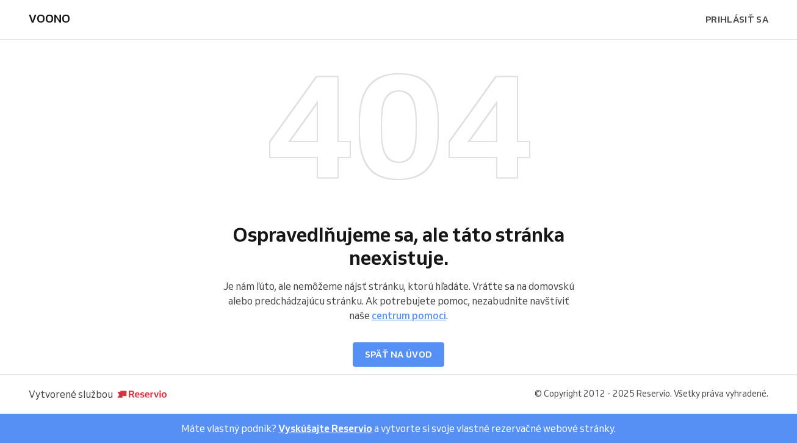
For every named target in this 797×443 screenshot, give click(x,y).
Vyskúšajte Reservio (325, 428)
